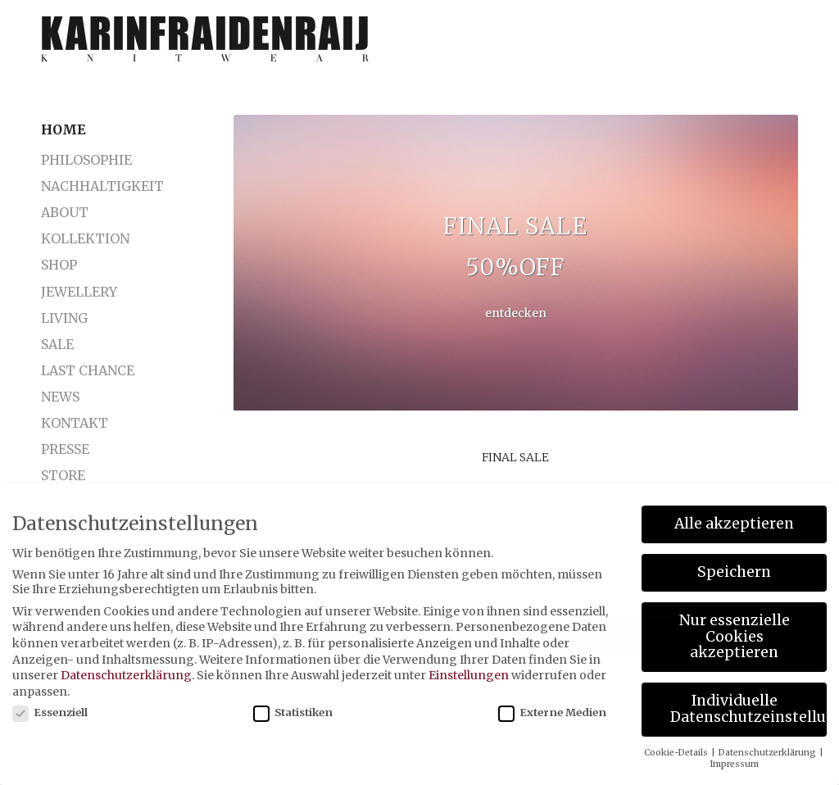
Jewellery (79, 292)
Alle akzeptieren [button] (734, 524)
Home (63, 129)
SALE (57, 344)
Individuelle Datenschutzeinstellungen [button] (748, 709)
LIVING (64, 318)
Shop (59, 264)
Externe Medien (552, 712)
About (64, 212)
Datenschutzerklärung (126, 675)
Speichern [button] (734, 572)
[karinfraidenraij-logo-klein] (205, 45)
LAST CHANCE (87, 370)
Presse (65, 449)
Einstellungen (469, 675)
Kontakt (74, 423)
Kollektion (85, 238)
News (60, 396)
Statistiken (293, 712)
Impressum (734, 764)
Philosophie (86, 160)
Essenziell (50, 712)
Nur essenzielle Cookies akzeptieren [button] (734, 636)
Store (63, 475)
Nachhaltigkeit (96, 186)
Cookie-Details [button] (677, 752)
